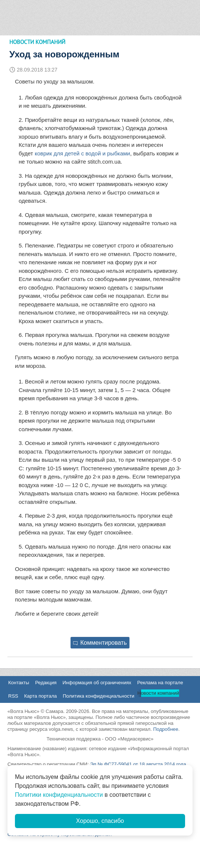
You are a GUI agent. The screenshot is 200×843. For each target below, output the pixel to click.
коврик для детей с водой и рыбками (82, 153)
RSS (13, 696)
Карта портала (40, 696)
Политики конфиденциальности (59, 795)
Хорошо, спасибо (100, 821)
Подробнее (165, 729)
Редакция (45, 682)
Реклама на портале (160, 682)
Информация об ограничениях (96, 682)
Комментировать (100, 643)
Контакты (18, 682)
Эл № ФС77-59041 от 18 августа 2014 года (138, 764)
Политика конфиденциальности (98, 696)
